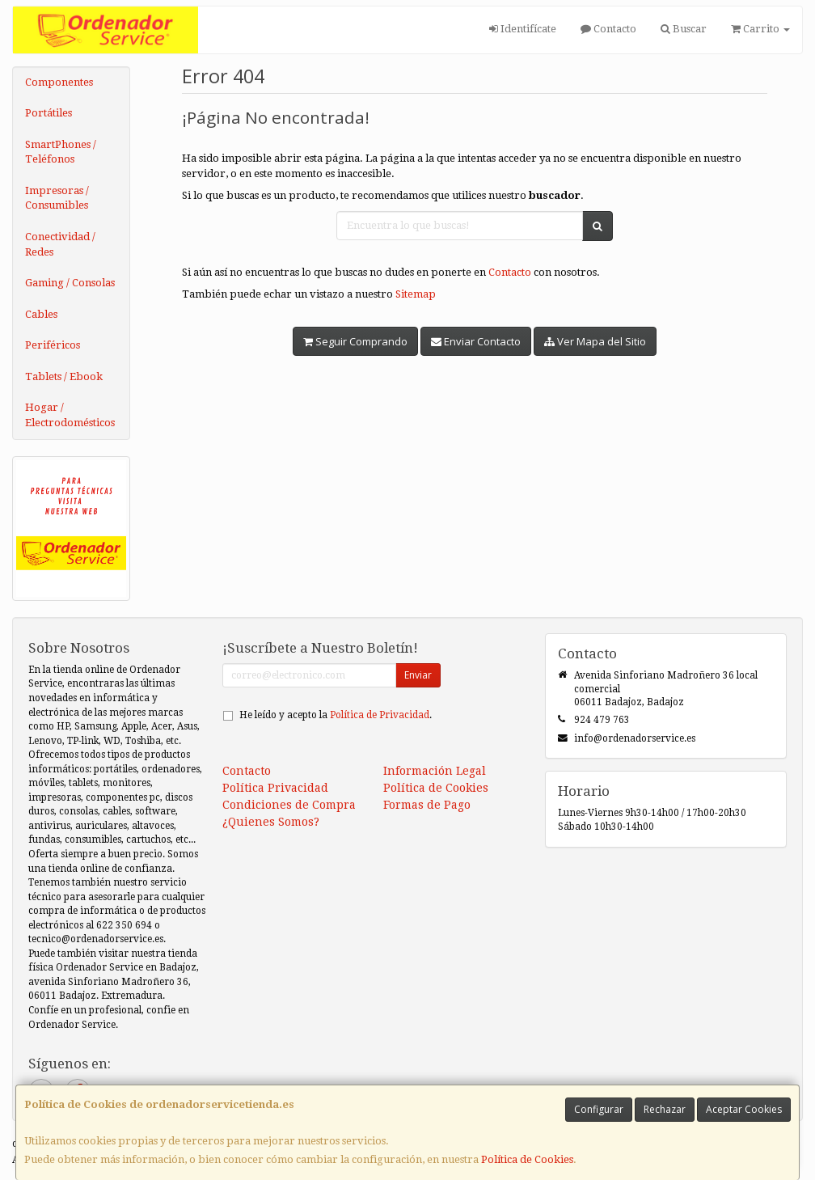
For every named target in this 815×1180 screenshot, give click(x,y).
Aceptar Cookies (744, 1109)
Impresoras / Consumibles (57, 198)
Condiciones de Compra (289, 804)
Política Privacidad (275, 787)
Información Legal (434, 770)
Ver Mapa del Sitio (595, 341)
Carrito (760, 29)
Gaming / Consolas (70, 283)
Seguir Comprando (355, 341)
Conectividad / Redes (60, 244)
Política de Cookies (527, 1159)
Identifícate (522, 29)
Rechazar (665, 1109)
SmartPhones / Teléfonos (60, 152)
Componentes (59, 82)
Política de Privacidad (379, 715)
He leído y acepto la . (335, 715)
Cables (41, 314)
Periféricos (52, 345)
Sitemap (415, 294)
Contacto (608, 29)
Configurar (598, 1109)
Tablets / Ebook (64, 376)
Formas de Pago (427, 804)
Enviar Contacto (476, 341)
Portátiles (48, 113)
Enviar (418, 675)
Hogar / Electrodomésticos (70, 415)
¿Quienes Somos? (270, 821)
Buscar (684, 29)
